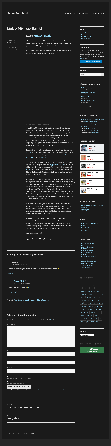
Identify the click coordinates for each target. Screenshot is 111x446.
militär (82, 298)
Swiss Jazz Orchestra (87, 266)
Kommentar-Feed (86, 36)
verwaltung (84, 319)
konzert (90, 294)
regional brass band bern (95, 304)
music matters (85, 255)
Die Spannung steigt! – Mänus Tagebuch (92, 119)
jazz (98, 291)
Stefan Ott (84, 231)
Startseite (68, 13)
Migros (28, 152)
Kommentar (11, 324)
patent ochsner (96, 301)
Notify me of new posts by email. (16, 383)
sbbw (85, 307)
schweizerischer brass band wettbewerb (92, 310)
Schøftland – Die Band (87, 264)
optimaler (9, 49)
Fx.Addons (86, 13)
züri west (98, 322)
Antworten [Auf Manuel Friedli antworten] (13, 292)
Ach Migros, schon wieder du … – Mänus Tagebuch (31, 300)
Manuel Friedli (11, 40)
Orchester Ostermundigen (88, 258)
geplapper (84, 291)
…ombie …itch (85, 105)
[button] (28, 238)
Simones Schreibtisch (87, 229)
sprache (15, 49)
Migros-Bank (42, 35)
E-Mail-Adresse (13, 359)
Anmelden (84, 33)
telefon (83, 316)
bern (88, 282)
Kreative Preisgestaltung (88, 100)
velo (96, 316)
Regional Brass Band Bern (88, 262)
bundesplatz (99, 285)
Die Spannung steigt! (87, 88)
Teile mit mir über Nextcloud (90, 61)
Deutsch (68, 155)
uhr (92, 316)
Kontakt (77, 13)
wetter (90, 319)
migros (14, 47)
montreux (89, 298)
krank (95, 294)
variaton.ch (84, 269)
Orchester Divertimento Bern (89, 257)
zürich (93, 322)
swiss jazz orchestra (95, 313)
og (99, 298)
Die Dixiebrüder (85, 249)
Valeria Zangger (85, 268)
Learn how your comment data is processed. (49, 390)
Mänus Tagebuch (18, 13)
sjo (81, 313)
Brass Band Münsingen (87, 247)
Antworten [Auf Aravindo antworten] (10, 273)
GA (96, 288)
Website (10, 367)
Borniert (83, 226)
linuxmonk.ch (85, 228)
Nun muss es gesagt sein (88, 92)
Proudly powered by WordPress (26, 433)
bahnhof (83, 282)
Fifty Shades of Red (86, 96)
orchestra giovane (86, 260)
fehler (91, 288)
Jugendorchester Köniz (87, 251)
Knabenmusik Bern (86, 253)
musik (95, 298)
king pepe (83, 294)
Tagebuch (9, 45)
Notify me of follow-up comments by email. (19, 378)
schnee (91, 307)
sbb (82, 307)
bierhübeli (95, 282)
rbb (86, 304)
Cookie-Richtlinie (98, 13)
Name (9, 350)
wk (100, 319)
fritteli (90, 148)
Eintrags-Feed (85, 35)
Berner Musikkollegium (87, 244)
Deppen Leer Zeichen (57, 165)
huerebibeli (91, 291)
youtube (83, 322)
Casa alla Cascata (85, 210)
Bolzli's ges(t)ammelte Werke (89, 224)
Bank (28, 169)
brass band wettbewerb (87, 285)
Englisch (44, 157)
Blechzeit (83, 246)
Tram (87, 316)
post (82, 304)
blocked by (92, 350)
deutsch (9, 47)
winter (96, 319)
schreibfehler (99, 307)
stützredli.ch (84, 211)
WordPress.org (85, 38)
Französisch (30, 157)
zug (88, 322)
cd (81, 288)
